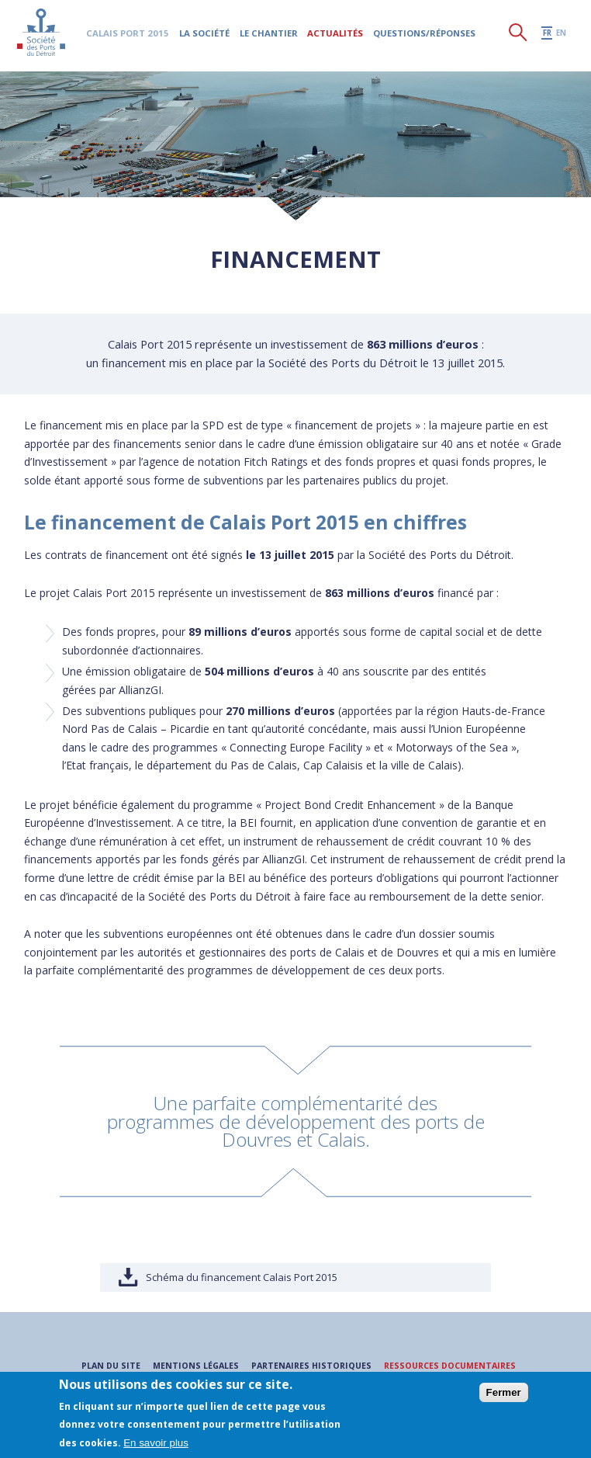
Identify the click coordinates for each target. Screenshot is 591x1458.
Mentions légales (190, 1365)
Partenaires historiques (309, 1365)
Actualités (337, 35)
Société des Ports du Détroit (42, 35)
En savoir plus (155, 1443)
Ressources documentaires (454, 1365)
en (561, 35)
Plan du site (103, 1365)
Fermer (503, 1392)
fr (547, 35)
